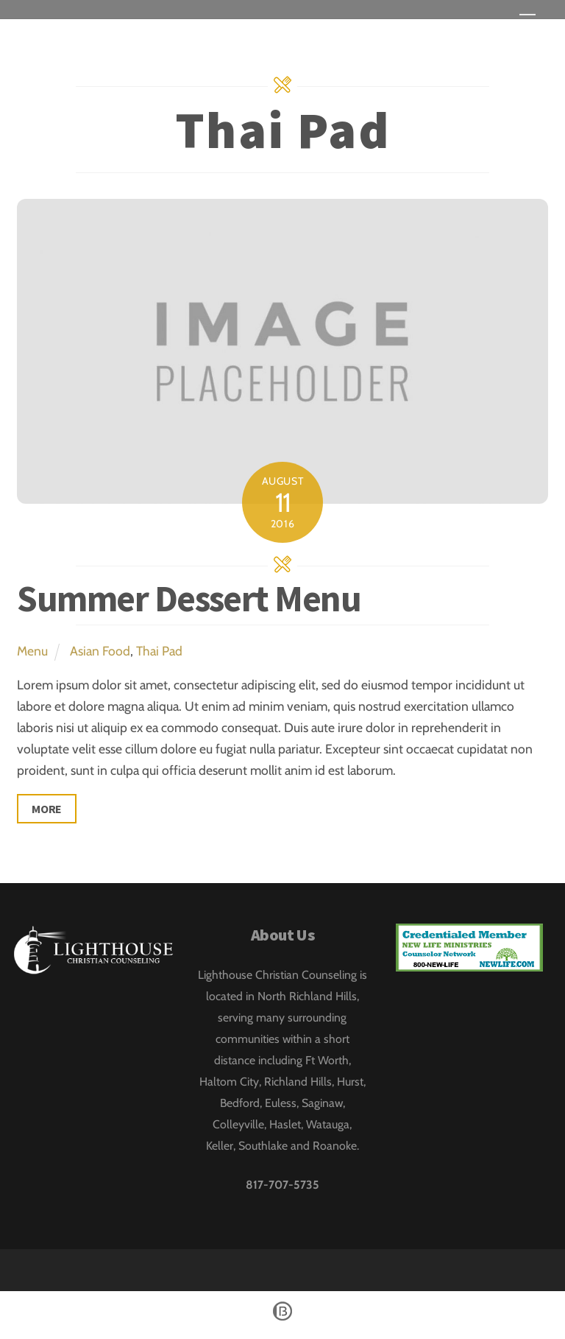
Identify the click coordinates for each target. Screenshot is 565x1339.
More (47, 808)
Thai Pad (159, 650)
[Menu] (527, 20)
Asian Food (100, 650)
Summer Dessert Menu (188, 598)
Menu (32, 650)
